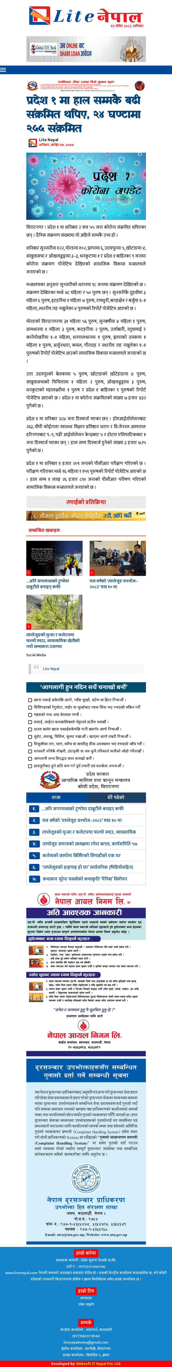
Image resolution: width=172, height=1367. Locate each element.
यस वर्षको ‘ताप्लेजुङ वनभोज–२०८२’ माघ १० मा (114, 584)
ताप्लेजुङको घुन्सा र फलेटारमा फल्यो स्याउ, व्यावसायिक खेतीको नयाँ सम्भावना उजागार (53, 640)
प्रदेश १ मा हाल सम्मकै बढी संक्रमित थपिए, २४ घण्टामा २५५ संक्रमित (83, 115)
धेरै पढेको (115, 798)
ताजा (56, 798)
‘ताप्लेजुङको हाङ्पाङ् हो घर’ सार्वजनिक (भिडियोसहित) (87, 867)
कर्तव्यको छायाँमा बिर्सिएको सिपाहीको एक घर (81, 856)
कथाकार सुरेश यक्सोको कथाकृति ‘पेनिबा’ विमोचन (85, 879)
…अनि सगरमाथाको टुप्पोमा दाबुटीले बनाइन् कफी (47, 584)
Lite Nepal (51, 669)
